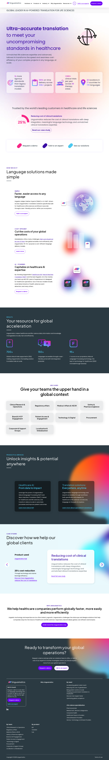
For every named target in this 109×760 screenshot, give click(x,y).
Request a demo (96, 3)
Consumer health (72, 713)
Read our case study (41, 130)
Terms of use (99, 757)
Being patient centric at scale (75, 690)
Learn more (20, 251)
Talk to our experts (83, 3)
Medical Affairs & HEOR (67, 406)
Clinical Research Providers (74, 717)
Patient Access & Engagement (42, 417)
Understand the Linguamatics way (54, 625)
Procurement (91, 418)
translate (34, 730)
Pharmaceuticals (72, 708)
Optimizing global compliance (75, 698)
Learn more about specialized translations (77, 508)
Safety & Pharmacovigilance (91, 405)
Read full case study (58, 576)
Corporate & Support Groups (17, 429)
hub (33, 732)
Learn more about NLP (26, 508)
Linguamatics (13, 3)
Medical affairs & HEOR (13, 732)
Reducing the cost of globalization (77, 687)
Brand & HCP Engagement (17, 417)
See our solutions (71, 145)
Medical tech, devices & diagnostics (77, 710)
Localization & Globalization (42, 429)
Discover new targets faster (75, 696)
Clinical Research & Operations (17, 405)
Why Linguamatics (56, 3)
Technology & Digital (66, 418)
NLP (33, 727)
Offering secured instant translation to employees (78, 692)
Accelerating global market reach (76, 685)
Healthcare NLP (37, 275)
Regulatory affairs (42, 406)
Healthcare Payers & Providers (75, 715)
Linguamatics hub (21, 559)
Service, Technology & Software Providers (79, 720)
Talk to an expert (45, 145)
